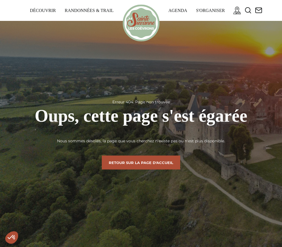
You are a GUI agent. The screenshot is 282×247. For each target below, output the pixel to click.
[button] (11, 237)
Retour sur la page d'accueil (141, 162)
